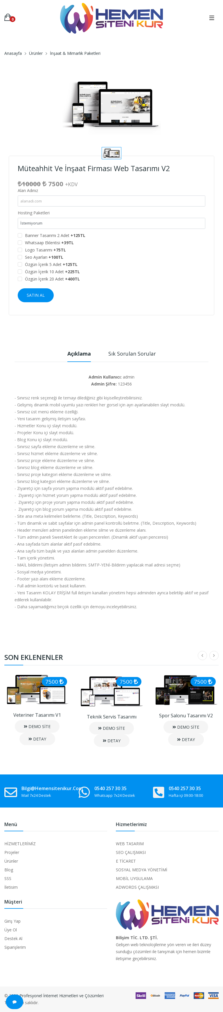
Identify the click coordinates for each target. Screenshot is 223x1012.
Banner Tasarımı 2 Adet (55, 235)
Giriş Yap (12, 921)
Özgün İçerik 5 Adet (51, 264)
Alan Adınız (28, 190)
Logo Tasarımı (45, 250)
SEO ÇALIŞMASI (131, 852)
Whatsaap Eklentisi (49, 242)
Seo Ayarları (44, 257)
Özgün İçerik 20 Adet (52, 279)
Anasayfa (13, 53)
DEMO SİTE (37, 726)
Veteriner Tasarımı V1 (37, 715)
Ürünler (36, 53)
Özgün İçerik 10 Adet (52, 271)
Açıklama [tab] (79, 353)
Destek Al (13, 938)
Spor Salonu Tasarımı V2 (186, 715)
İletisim (11, 887)
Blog (8, 869)
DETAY (37, 739)
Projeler (11, 852)
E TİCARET (126, 861)
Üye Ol (10, 930)
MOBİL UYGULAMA (134, 878)
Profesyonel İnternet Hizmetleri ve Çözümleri (61, 995)
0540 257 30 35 (110, 788)
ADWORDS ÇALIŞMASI (137, 887)
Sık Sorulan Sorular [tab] (132, 353)
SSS (7, 878)
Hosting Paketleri (34, 213)
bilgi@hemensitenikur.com (52, 788)
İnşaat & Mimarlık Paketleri (75, 53)
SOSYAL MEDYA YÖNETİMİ (141, 869)
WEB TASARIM (130, 843)
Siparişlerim (15, 947)
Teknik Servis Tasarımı (111, 717)
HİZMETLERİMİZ (20, 843)
